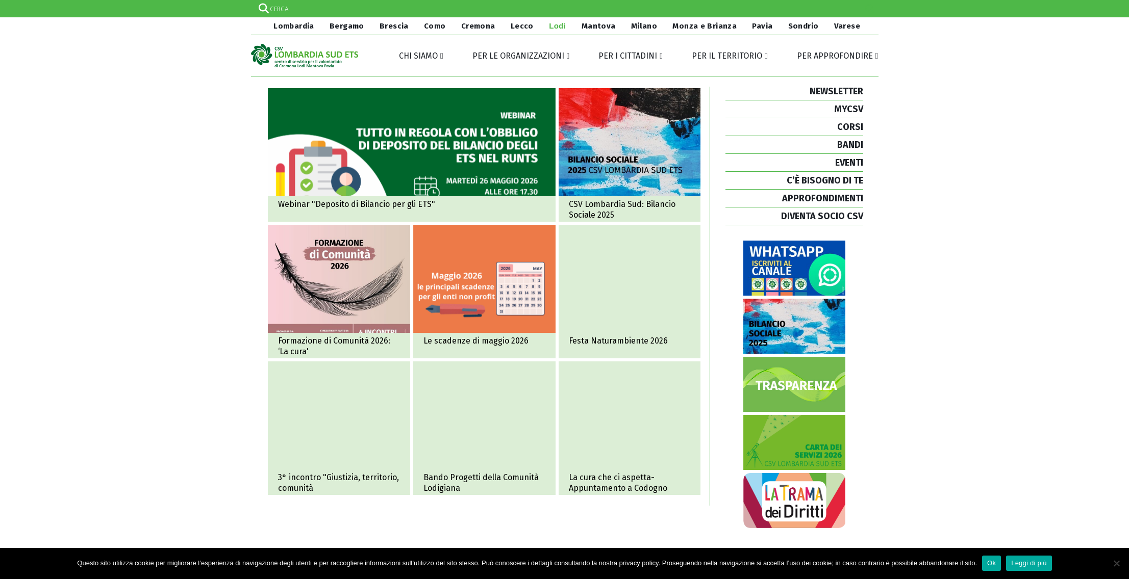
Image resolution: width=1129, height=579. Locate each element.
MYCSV (848, 109)
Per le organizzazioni (518, 56)
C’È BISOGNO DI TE (825, 180)
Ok (991, 563)
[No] (1116, 563)
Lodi (557, 25)
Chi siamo (418, 56)
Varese (847, 26)
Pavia (762, 26)
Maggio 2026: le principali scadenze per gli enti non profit (484, 291)
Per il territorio (727, 56)
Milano (644, 26)
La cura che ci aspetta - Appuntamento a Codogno (630, 428)
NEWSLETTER (836, 91)
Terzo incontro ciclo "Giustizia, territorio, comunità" (339, 428)
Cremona (478, 26)
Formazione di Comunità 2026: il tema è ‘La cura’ (339, 291)
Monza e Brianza (704, 26)
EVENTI (849, 162)
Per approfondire (835, 56)
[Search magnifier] (870, 8)
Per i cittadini (627, 56)
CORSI (850, 127)
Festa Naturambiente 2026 (630, 291)
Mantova (599, 26)
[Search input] (564, 8)
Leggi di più (1029, 563)
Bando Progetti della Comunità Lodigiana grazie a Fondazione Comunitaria (484, 428)
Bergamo (347, 26)
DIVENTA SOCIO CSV (822, 216)
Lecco (522, 26)
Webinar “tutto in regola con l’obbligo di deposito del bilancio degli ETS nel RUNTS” (412, 155)
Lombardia (292, 26)
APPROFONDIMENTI (822, 198)
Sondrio (803, 26)
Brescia (394, 26)
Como (435, 26)
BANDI (850, 144)
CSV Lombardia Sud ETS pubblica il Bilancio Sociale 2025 (630, 155)
